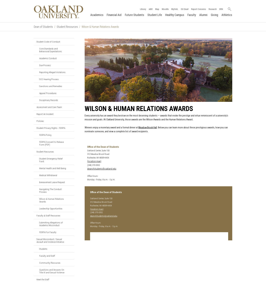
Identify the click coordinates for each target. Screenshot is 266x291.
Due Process (45, 65)
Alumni (203, 15)
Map (157, 9)
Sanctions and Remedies (50, 86)
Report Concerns (198, 9)
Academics (96, 15)
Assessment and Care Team (49, 107)
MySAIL (174, 9)
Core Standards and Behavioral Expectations (50, 50)
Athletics (227, 15)
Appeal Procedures (47, 93)
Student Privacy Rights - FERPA (50, 128)
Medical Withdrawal (48, 175)
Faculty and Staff (47, 255)
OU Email (184, 9)
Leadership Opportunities (50, 208)
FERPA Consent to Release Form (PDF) (51, 143)
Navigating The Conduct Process (50, 190)
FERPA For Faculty (47, 232)
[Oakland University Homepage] (58, 11)
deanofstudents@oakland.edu (101, 168)
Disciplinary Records (48, 100)
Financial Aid (114, 15)
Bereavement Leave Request (52, 182)
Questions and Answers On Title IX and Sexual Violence (51, 271)
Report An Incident (44, 114)
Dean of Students (43, 26)
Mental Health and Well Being (52, 168)
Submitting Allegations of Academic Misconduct (51, 224)
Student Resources (67, 26)
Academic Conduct (48, 58)
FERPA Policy (45, 135)
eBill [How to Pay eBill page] (151, 9)
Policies (40, 121)
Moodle (165, 9)
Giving (214, 15)
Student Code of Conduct (48, 41)
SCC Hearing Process (49, 79)
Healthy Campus (174, 15)
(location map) (94, 161)
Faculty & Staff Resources (48, 215)
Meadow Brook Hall (147, 127)
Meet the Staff (42, 279)
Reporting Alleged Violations (52, 72)
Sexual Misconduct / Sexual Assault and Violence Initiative (50, 240)
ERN (221, 9)
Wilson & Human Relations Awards (51, 200)
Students (43, 248)
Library (143, 9)
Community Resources (49, 262)
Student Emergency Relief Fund (51, 160)
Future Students (134, 15)
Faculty (191, 15)
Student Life (154, 15)
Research (213, 9)
